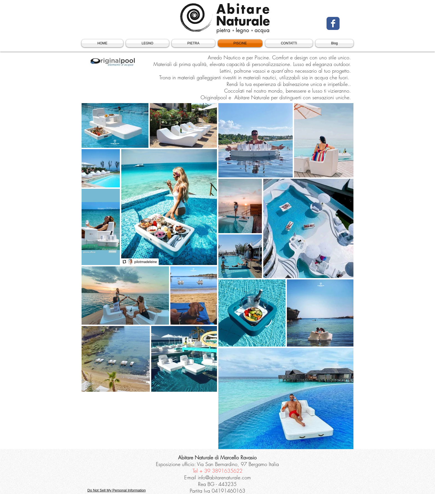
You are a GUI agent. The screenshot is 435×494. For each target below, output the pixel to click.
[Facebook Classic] (333, 23)
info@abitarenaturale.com (224, 477)
